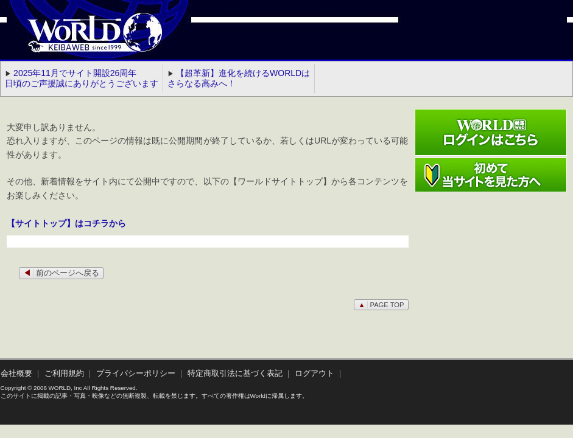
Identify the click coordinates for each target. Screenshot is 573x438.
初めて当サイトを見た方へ (491, 175)
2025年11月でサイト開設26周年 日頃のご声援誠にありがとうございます (81, 78)
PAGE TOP (381, 304)
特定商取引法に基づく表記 (235, 373)
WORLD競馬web (82, 39)
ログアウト (314, 373)
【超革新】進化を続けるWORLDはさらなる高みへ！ (238, 78)
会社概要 (16, 373)
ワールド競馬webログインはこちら (491, 132)
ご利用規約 (64, 373)
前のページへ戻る (61, 273)
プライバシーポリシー (135, 373)
